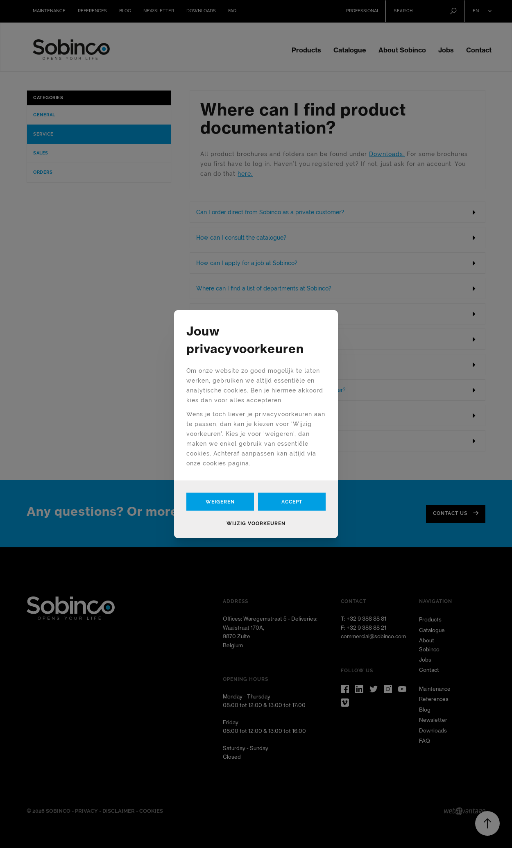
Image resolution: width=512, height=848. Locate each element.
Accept (291, 501)
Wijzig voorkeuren (256, 523)
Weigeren (220, 501)
